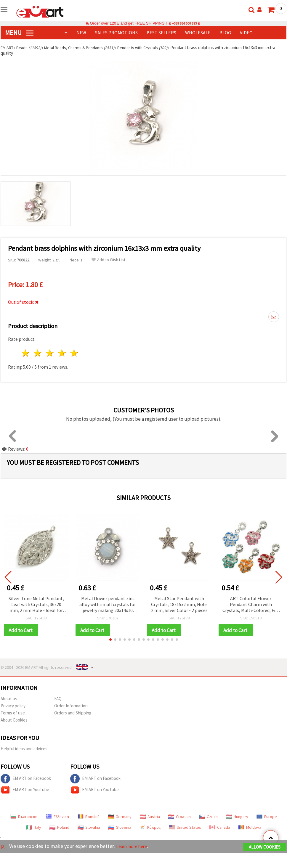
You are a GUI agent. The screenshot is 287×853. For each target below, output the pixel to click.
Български (24, 817)
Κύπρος (150, 828)
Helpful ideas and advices (24, 749)
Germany (120, 817)
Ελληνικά (57, 817)
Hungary (237, 817)
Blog (225, 33)
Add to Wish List (108, 260)
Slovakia (89, 827)
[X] (4, 846)
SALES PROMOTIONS (116, 33)
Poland (59, 827)
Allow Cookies (264, 847)
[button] (110, 640)
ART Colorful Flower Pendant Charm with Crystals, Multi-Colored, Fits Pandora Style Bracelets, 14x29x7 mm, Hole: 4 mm (250, 604)
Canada (219, 828)
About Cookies (14, 720)
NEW (81, 33)
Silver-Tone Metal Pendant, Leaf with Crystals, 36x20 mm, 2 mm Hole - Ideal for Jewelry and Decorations (36, 604)
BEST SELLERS (161, 33)
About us (9, 699)
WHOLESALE (198, 33)
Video (246, 33)
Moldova (249, 828)
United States (185, 828)
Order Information (71, 706)
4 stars (62, 353)
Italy (33, 827)
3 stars (50, 353)
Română (89, 817)
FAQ (58, 699)
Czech (208, 817)
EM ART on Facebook (26, 779)
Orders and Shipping (73, 713)
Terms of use (13, 713)
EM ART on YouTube (25, 790)
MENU (19, 32)
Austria (150, 817)
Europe (266, 817)
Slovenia (119, 827)
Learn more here (135, 846)
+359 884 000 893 (184, 23)
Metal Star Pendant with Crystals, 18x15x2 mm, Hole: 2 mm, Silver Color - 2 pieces (179, 604)
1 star (26, 353)
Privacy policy (13, 706)
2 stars (38, 353)
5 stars (74, 353)
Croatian (179, 817)
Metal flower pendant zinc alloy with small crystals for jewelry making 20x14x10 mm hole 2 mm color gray (107, 604)
